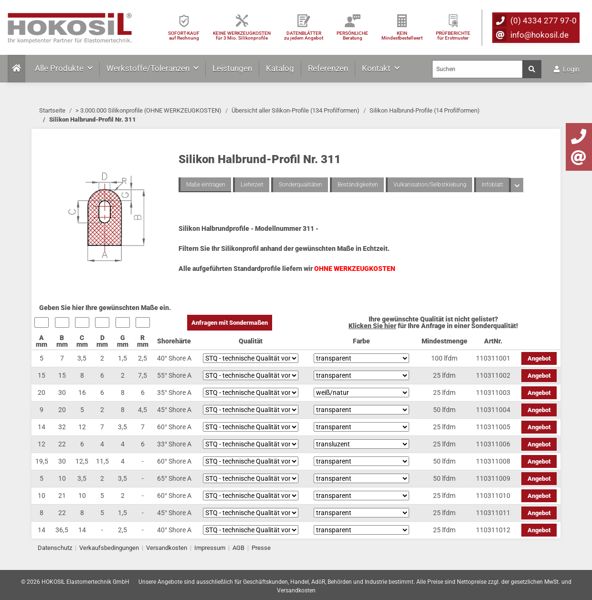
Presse (261, 547)
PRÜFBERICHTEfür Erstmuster (453, 36)
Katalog (280, 68)
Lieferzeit (252, 184)
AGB (238, 547)
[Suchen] (477, 69)
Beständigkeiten (358, 184)
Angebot (539, 358)
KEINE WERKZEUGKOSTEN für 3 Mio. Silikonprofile (242, 36)
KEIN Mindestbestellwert (402, 36)
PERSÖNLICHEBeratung (352, 36)
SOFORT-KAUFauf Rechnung (184, 36)
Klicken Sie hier (372, 326)
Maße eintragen (205, 184)
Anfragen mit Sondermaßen (229, 322)
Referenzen (328, 68)
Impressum (209, 547)
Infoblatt (492, 184)
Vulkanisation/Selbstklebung (429, 184)
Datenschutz (55, 547)
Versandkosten (166, 547)
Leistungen (232, 68)
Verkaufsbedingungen (109, 547)
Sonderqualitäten (300, 184)
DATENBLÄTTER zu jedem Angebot (303, 36)
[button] (516, 185)
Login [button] (567, 69)
